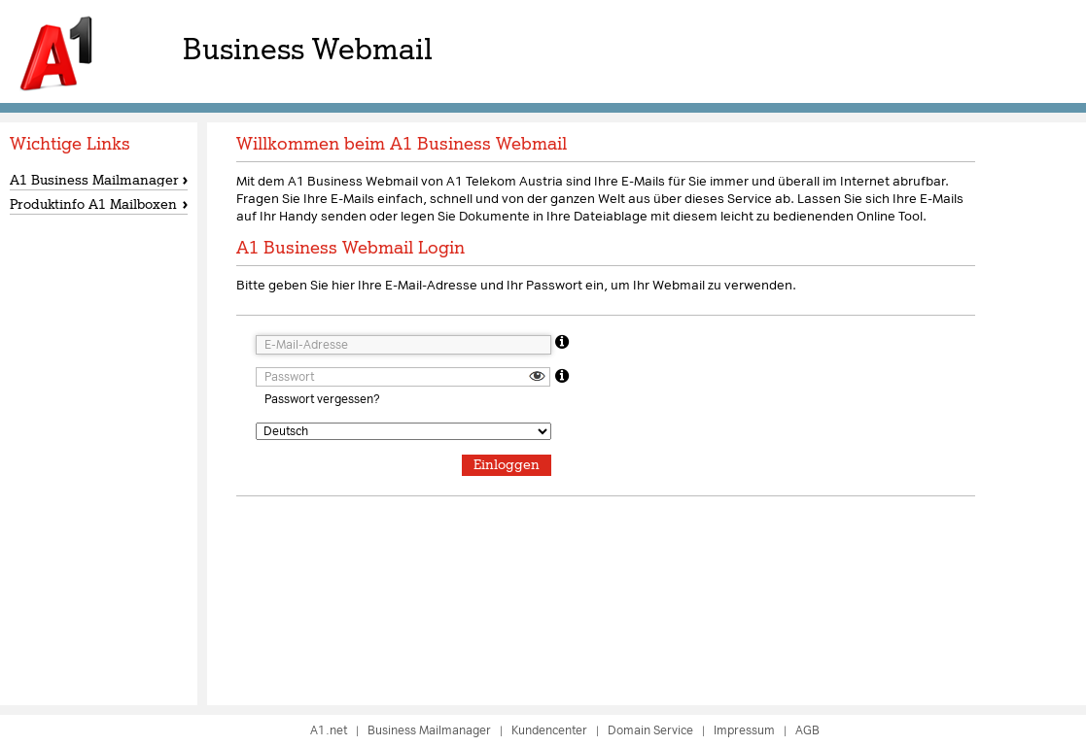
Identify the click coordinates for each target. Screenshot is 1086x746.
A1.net (328, 730)
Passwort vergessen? (321, 399)
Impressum (744, 730)
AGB (807, 730)
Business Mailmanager (429, 730)
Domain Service (650, 730)
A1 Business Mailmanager (94, 179)
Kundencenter (549, 730)
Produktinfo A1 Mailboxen (93, 203)
